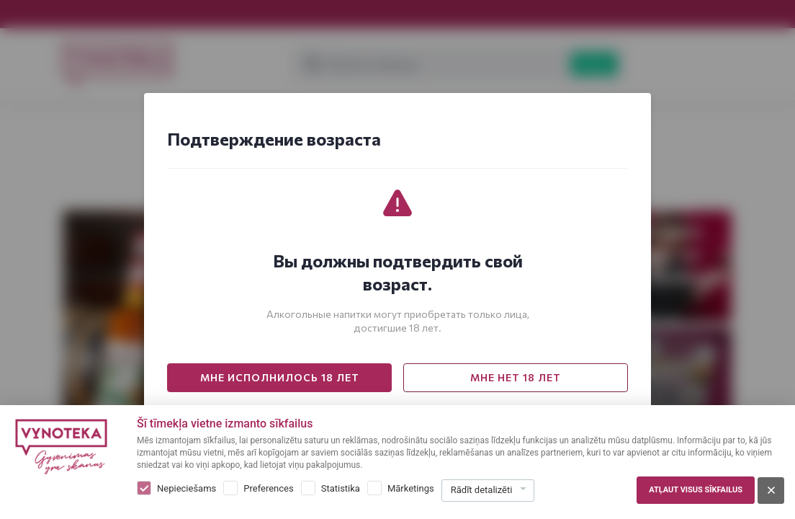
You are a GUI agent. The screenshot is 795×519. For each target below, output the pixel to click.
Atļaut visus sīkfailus (695, 489)
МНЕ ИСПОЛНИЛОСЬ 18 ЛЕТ (279, 377)
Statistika (340, 488)
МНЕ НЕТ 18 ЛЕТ (515, 377)
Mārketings (410, 488)
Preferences (268, 488)
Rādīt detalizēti (482, 489)
